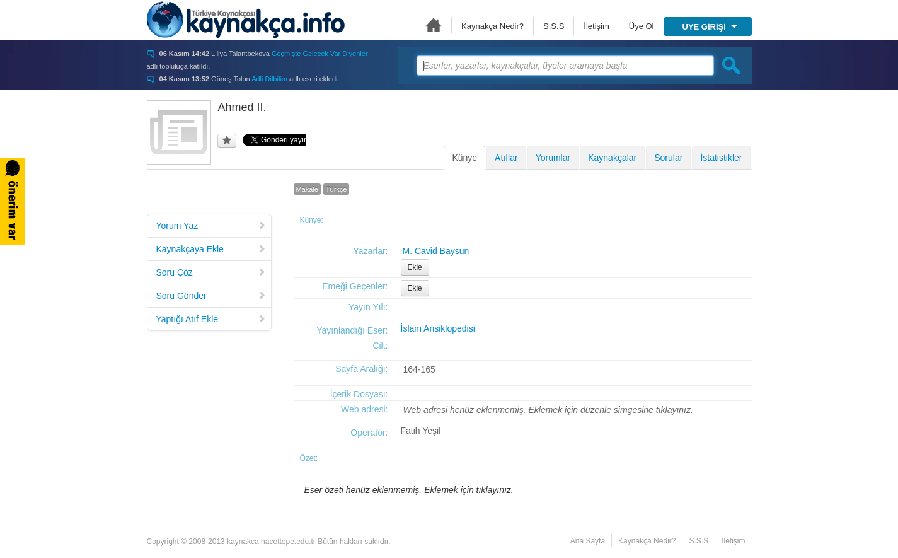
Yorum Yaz (211, 226)
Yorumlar (553, 158)
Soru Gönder (211, 296)
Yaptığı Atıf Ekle (211, 319)
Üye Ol (641, 26)
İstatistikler (721, 158)
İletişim (596, 26)
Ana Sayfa (433, 25)
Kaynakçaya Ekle (211, 249)
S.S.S (553, 26)
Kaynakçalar (612, 158)
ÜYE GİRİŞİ (709, 27)
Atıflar (506, 158)
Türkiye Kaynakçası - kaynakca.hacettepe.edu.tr (246, 19)
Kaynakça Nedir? (492, 26)
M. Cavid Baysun (436, 251)
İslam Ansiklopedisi (438, 328)
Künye (464, 158)
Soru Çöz (211, 272)
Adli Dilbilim (269, 79)
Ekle (415, 267)
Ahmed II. (242, 107)
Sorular (668, 158)
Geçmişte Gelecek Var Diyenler (320, 53)
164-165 (419, 369)
